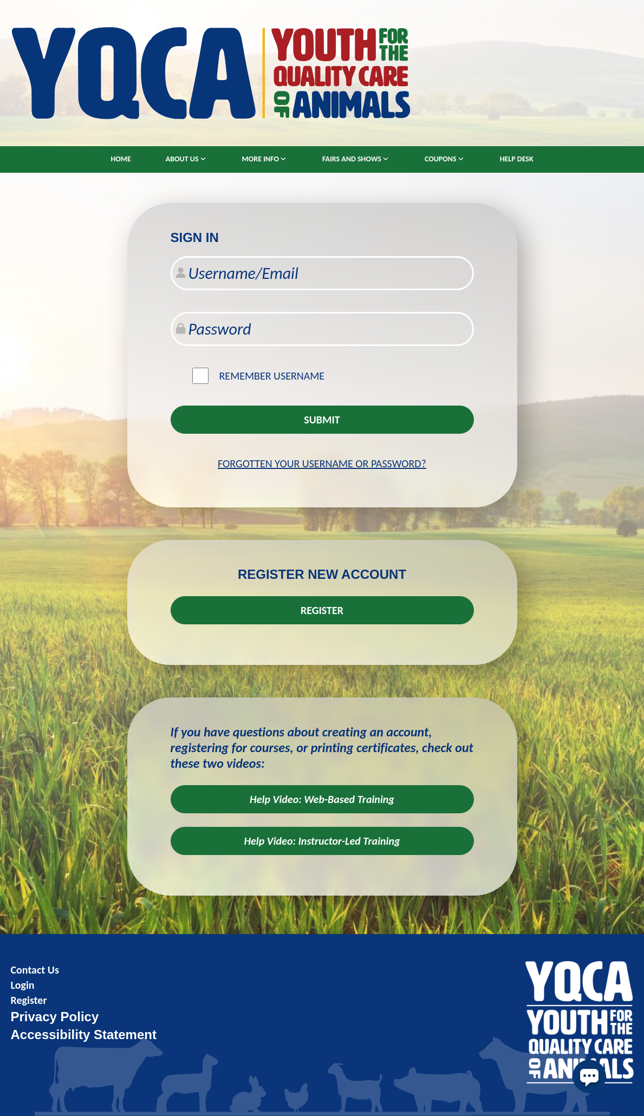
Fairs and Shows (351, 159)
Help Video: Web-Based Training (322, 799)
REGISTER (322, 610)
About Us (182, 159)
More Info (260, 159)
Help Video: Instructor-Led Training (322, 840)
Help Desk (517, 159)
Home (120, 159)
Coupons (441, 159)
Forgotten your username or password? (322, 463)
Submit (322, 419)
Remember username (272, 375)
